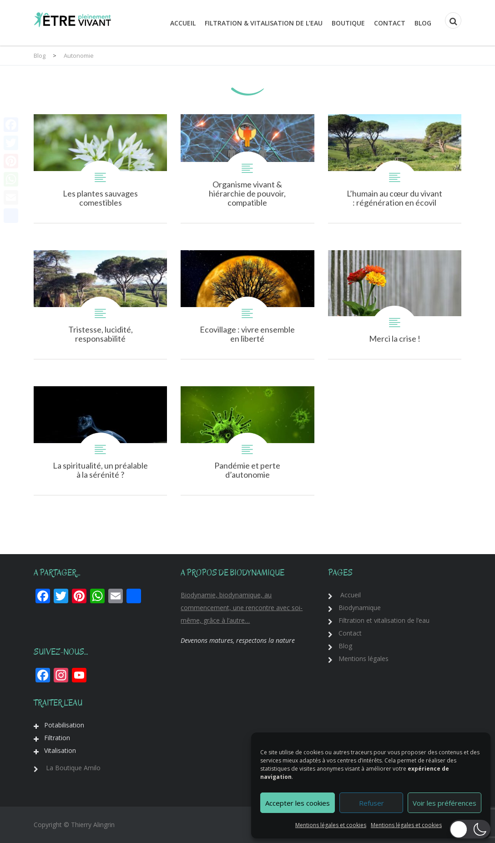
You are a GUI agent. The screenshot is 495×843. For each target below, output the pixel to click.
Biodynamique (359, 607)
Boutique (348, 23)
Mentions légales (363, 658)
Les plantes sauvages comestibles (100, 168)
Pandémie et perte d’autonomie (247, 440)
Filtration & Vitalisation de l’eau (264, 23)
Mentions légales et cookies (330, 825)
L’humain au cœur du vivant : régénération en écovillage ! (394, 168)
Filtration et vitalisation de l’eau (383, 620)
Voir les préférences (444, 803)
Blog (422, 23)
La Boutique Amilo (73, 767)
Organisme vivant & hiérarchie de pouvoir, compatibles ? (247, 168)
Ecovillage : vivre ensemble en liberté (247, 304)
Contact (389, 23)
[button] (470, 829)
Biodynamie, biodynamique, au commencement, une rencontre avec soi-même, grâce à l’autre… (242, 608)
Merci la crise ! (394, 304)
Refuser (371, 803)
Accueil (183, 23)
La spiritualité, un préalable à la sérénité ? (100, 440)
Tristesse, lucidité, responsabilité (100, 304)
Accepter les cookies (297, 803)
